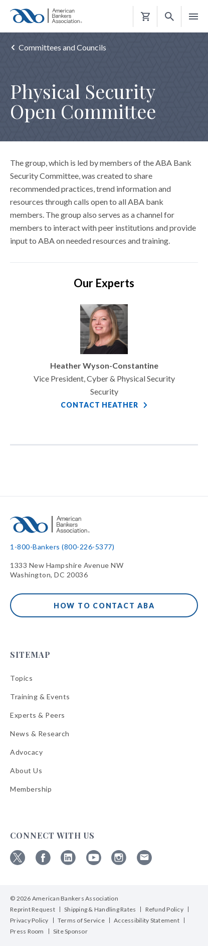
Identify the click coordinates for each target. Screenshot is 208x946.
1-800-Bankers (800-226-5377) (62, 546)
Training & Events (40, 696)
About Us (26, 770)
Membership (31, 789)
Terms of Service (81, 920)
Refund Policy (164, 909)
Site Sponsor (70, 931)
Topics (21, 678)
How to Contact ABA (104, 605)
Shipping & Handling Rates (100, 909)
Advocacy (26, 752)
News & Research (40, 733)
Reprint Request (32, 909)
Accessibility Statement (146, 920)
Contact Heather (99, 405)
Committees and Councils (62, 47)
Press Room (27, 931)
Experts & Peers (37, 715)
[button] (169, 16)
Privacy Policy (29, 920)
